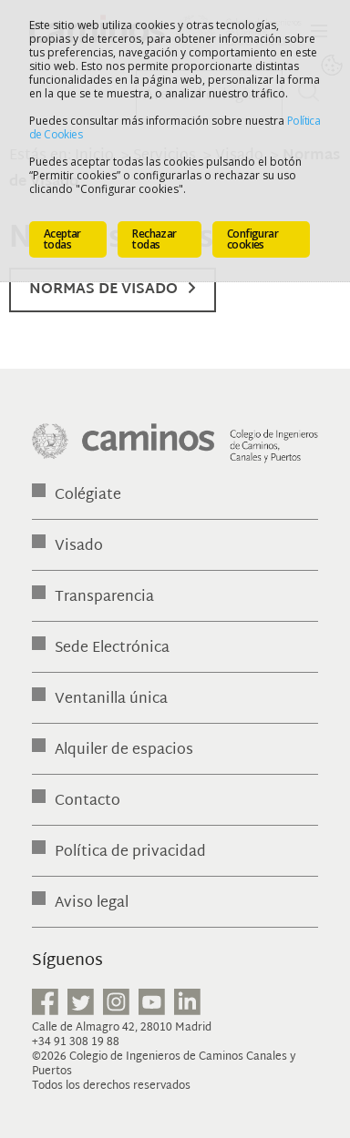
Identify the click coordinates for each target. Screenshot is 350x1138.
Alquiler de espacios (124, 750)
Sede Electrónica (112, 648)
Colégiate (88, 496)
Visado (79, 546)
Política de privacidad (130, 852)
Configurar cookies (252, 239)
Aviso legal (92, 903)
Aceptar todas (62, 239)
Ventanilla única (111, 699)
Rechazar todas (154, 239)
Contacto (87, 801)
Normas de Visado (103, 290)
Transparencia (104, 597)
